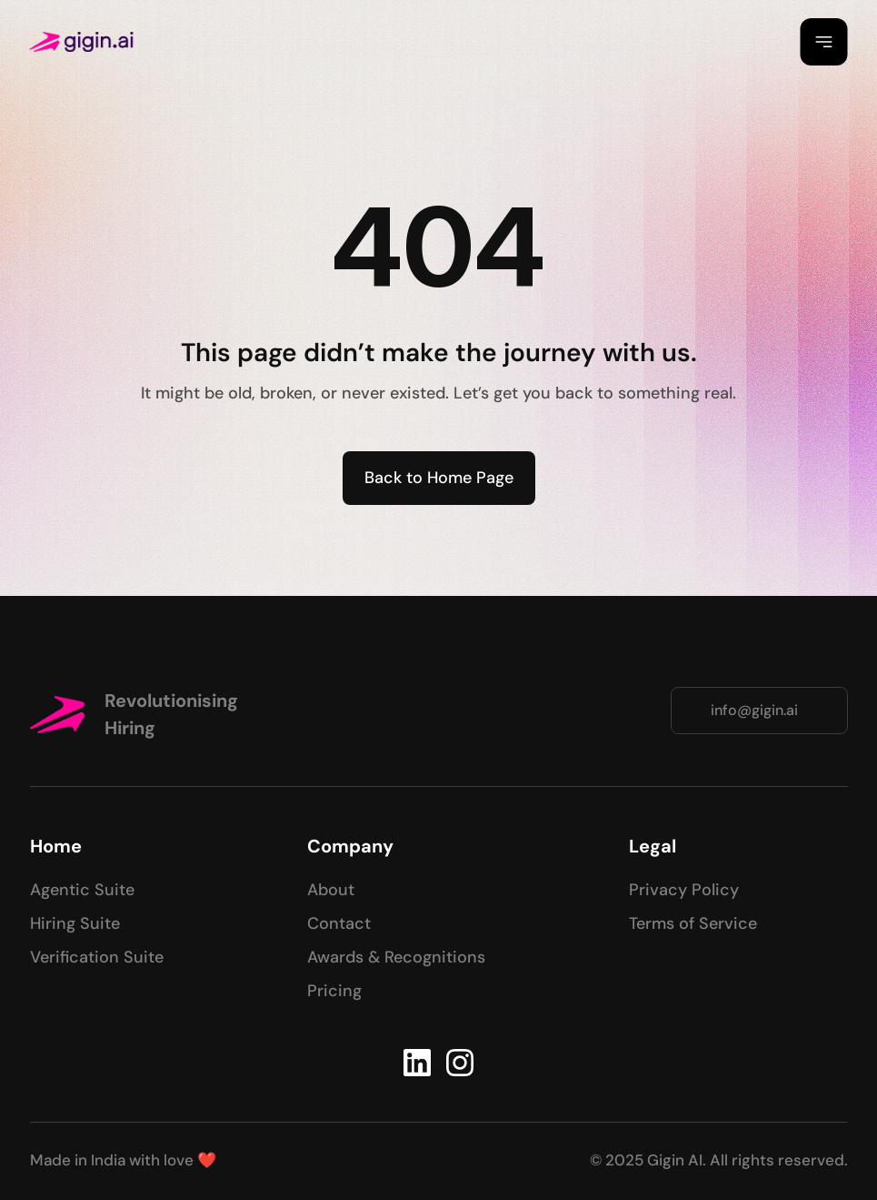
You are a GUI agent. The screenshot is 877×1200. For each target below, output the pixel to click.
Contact (339, 923)
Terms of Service (693, 923)
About (330, 890)
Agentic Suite (82, 890)
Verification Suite (97, 957)
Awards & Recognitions (396, 957)
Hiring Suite (75, 923)
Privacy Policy (684, 890)
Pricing (334, 991)
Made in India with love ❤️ (123, 1160)
